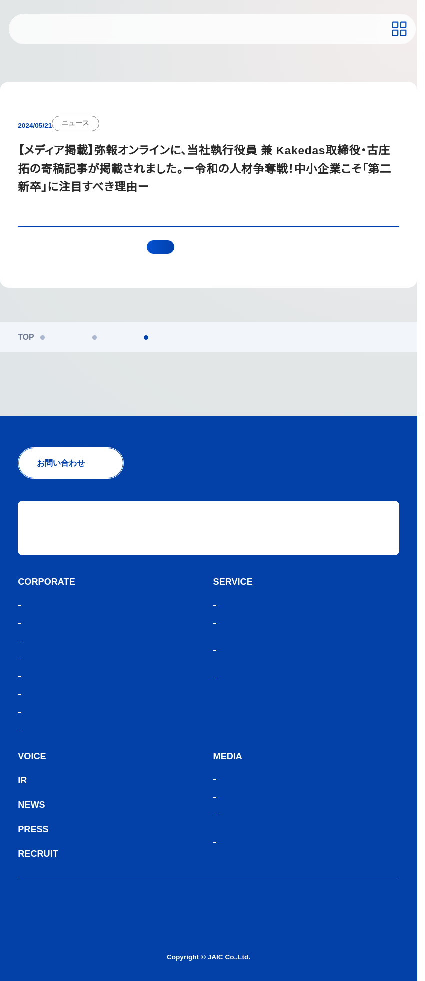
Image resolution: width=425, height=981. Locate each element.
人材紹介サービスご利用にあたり (78, 919)
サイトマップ (42, 936)
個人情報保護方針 (50, 902)
